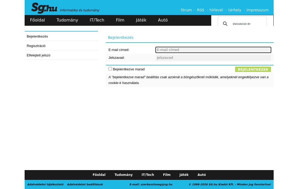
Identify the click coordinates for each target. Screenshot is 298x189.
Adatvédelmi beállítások (84, 184)
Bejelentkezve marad (129, 69)
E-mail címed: (119, 50)
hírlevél (216, 10)
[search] (241, 24)
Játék (141, 20)
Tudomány (67, 20)
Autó (163, 20)
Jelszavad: (116, 58)
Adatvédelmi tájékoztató (45, 184)
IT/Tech (97, 20)
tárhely (234, 10)
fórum (186, 10)
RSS (200, 10)
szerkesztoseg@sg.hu (156, 184)
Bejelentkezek (253, 69)
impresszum (258, 10)
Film (120, 20)
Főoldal (37, 20)
